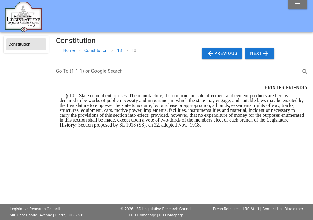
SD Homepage (171, 215)
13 (119, 50)
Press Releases (226, 209)
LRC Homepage (142, 215)
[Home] (23, 29)
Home (69, 50)
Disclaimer (294, 209)
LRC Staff (251, 209)
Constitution (96, 50)
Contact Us (272, 209)
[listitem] (26, 44)
